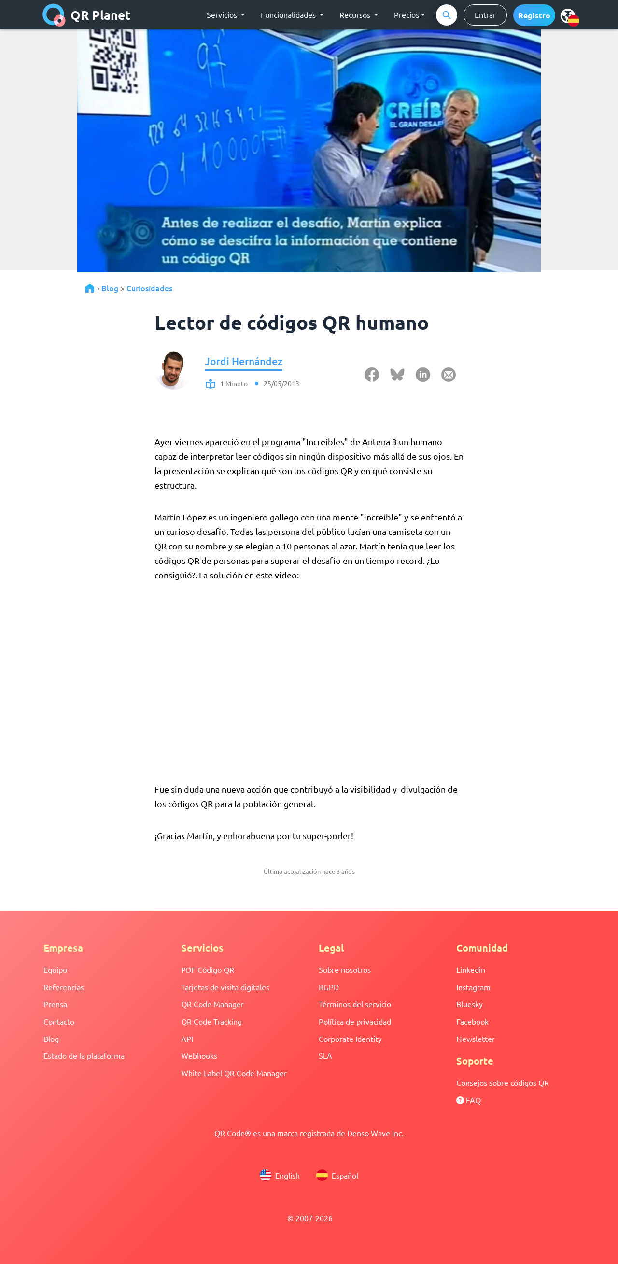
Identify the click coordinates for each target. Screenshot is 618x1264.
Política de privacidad (355, 1021)
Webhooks (199, 1055)
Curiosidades (149, 287)
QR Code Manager (212, 1004)
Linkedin (470, 969)
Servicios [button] (223, 14)
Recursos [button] (355, 14)
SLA (325, 1055)
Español (337, 1175)
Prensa (55, 1004)
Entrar (485, 14)
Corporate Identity (350, 1038)
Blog (109, 287)
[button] (534, 15)
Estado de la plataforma (84, 1055)
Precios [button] (406, 14)
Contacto (58, 1021)
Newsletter (475, 1038)
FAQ (468, 1100)
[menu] (567, 15)
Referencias (63, 987)
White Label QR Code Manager (234, 1073)
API (187, 1038)
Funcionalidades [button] (289, 14)
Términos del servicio (355, 1004)
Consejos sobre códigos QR (502, 1082)
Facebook (472, 1021)
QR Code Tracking (211, 1021)
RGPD (329, 987)
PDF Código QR (207, 969)
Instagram (473, 987)
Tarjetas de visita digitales (225, 987)
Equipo (55, 969)
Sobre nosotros (345, 969)
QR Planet (86, 15)
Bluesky (469, 1004)
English (280, 1175)
